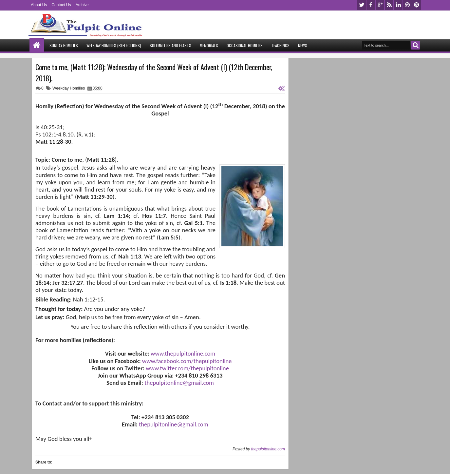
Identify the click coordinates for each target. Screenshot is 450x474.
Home (36, 45)
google (380, 5)
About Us (39, 5)
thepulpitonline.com (268, 449)
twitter (361, 5)
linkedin (398, 5)
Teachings (280, 45)
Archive (82, 5)
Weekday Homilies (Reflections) (113, 45)
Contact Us (61, 5)
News (302, 45)
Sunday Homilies (63, 45)
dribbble (407, 5)
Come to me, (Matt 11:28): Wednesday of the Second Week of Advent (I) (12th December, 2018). (153, 72)
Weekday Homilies (68, 88)
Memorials (209, 45)
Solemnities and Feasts (170, 45)
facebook (370, 5)
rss (389, 5)
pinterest (416, 5)
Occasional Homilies (245, 45)
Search (415, 45)
